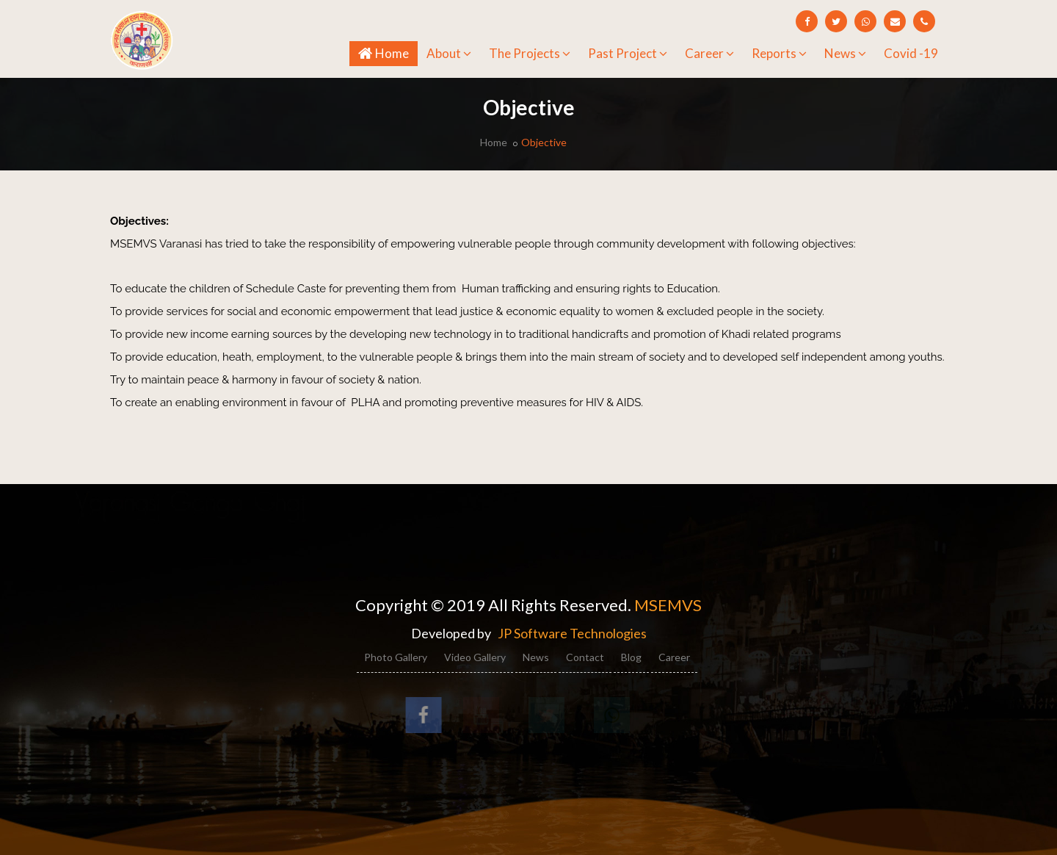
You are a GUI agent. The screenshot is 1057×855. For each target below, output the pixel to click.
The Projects (529, 53)
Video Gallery (475, 657)
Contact (585, 657)
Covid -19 (911, 53)
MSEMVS (668, 605)
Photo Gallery (395, 657)
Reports (779, 53)
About (448, 53)
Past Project (627, 53)
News (845, 53)
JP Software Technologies (572, 633)
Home (388, 52)
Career (709, 53)
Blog (631, 657)
